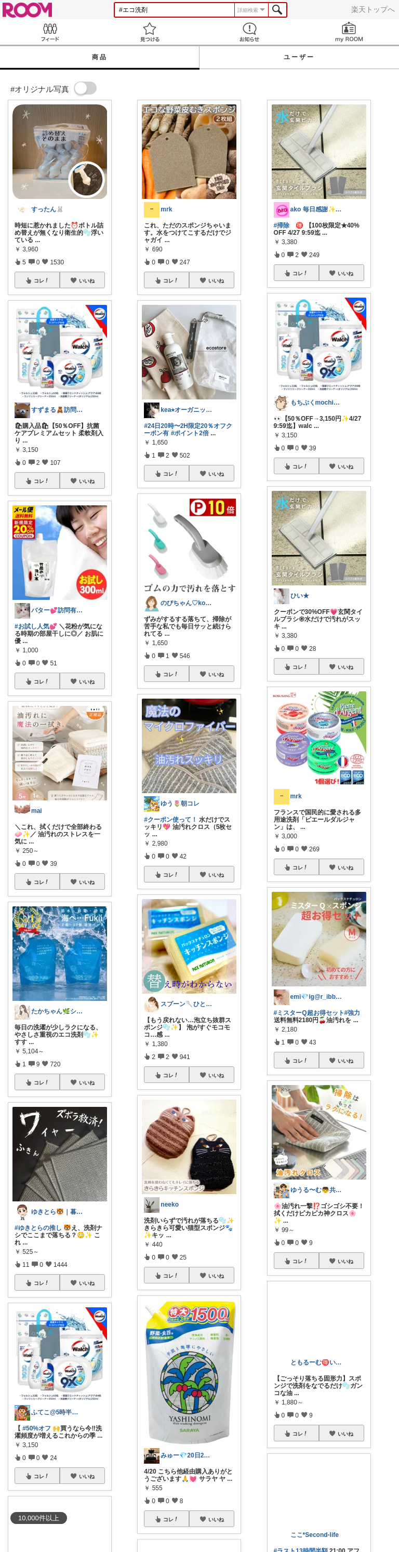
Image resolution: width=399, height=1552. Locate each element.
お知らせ (249, 32)
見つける (150, 32)
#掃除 (282, 225)
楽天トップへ (373, 9)
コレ (41, 280)
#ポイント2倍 (190, 433)
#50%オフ (36, 1428)
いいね (87, 280)
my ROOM (349, 32)
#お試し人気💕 (36, 626)
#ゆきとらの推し (38, 1228)
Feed (50, 32)
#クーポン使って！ (170, 819)
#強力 (352, 1012)
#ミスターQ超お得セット (309, 1012)
